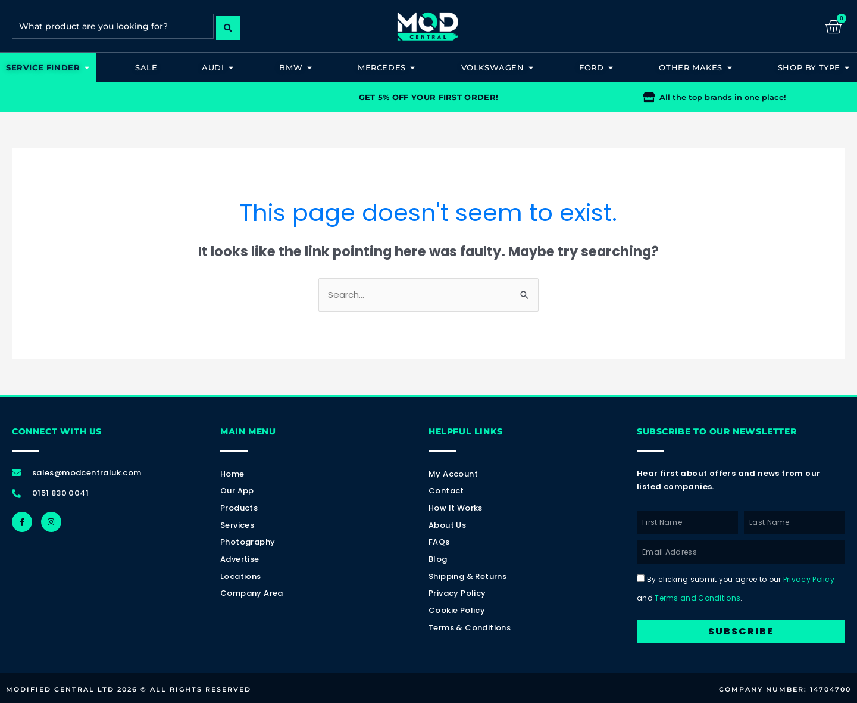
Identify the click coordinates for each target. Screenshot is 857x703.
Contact (446, 491)
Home (232, 474)
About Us (447, 525)
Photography (247, 542)
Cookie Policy (456, 610)
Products (239, 508)
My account (453, 474)
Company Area (251, 593)
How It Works (455, 508)
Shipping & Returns (467, 576)
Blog (438, 559)
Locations (240, 576)
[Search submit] (228, 26)
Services (237, 525)
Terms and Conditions (697, 598)
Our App (237, 491)
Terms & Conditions (469, 627)
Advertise (239, 559)
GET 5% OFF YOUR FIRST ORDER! (428, 97)
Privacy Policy (457, 593)
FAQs (439, 542)
